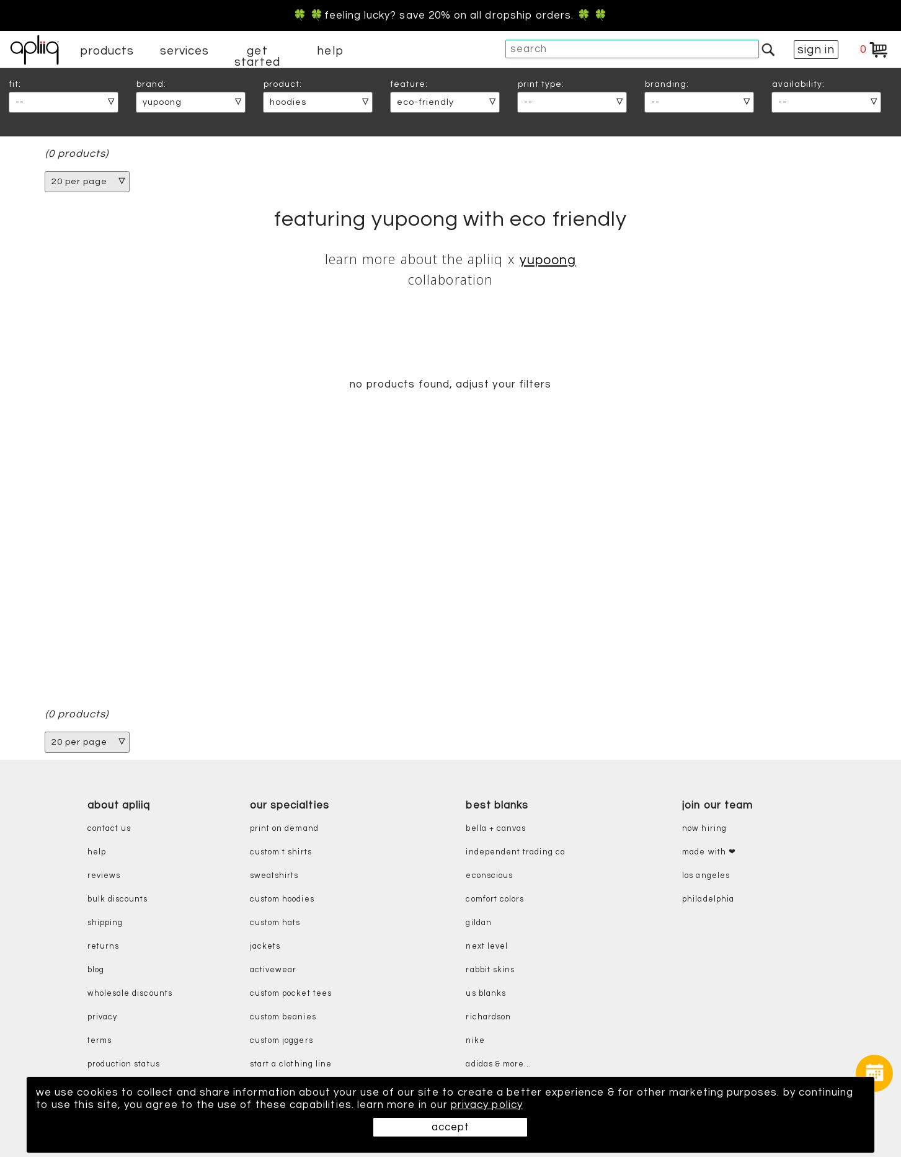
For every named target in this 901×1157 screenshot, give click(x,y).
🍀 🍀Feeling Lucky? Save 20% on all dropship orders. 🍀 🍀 (450, 15)
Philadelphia (708, 899)
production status (123, 1064)
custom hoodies (282, 899)
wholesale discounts (129, 994)
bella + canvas (496, 829)
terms (99, 1041)
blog (95, 970)
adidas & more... (498, 1064)
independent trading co (515, 852)
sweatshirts (274, 876)
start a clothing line (291, 1064)
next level (487, 946)
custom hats (275, 923)
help (330, 51)
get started (257, 56)
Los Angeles (706, 876)
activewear (273, 970)
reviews (103, 876)
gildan (478, 923)
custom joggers (281, 1041)
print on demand (284, 829)
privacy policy (487, 1104)
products (107, 51)
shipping (105, 923)
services (185, 51)
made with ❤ (709, 852)
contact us (109, 829)
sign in (816, 49)
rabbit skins (490, 970)
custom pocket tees (291, 994)
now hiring (704, 829)
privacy (102, 1017)
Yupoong (548, 260)
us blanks (486, 994)
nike (475, 1041)
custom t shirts (281, 852)
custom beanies (283, 1017)
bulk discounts (117, 899)
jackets (265, 946)
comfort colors (495, 899)
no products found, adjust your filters (450, 384)
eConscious (489, 876)
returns (103, 946)
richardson (488, 1017)
